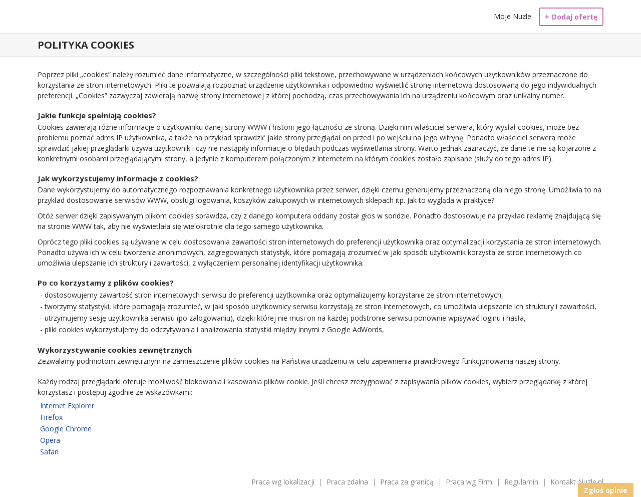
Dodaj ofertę (571, 17)
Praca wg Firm (469, 481)
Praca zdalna (347, 481)
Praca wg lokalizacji (282, 481)
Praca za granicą (407, 481)
